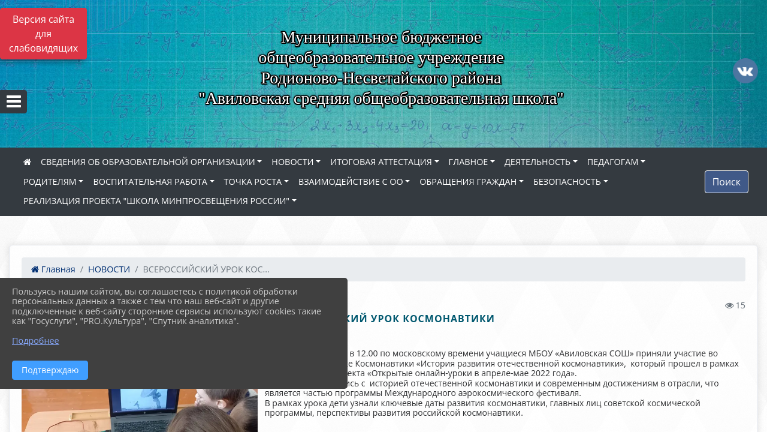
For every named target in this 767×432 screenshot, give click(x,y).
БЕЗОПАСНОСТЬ (567, 181)
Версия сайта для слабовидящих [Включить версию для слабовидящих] (43, 34)
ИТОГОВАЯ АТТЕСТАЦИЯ (381, 161)
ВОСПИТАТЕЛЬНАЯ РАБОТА (150, 181)
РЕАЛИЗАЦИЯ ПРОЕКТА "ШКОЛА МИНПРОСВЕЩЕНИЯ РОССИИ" (156, 200)
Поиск (726, 181)
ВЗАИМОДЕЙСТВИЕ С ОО (350, 181)
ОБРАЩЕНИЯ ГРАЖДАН (468, 181)
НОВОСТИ (292, 161)
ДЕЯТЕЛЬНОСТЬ (537, 161)
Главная (53, 269)
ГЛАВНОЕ (468, 161)
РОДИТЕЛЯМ (50, 181)
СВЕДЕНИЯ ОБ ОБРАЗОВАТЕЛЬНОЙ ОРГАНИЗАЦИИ (148, 161)
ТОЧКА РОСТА (253, 181)
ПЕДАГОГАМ (613, 161)
